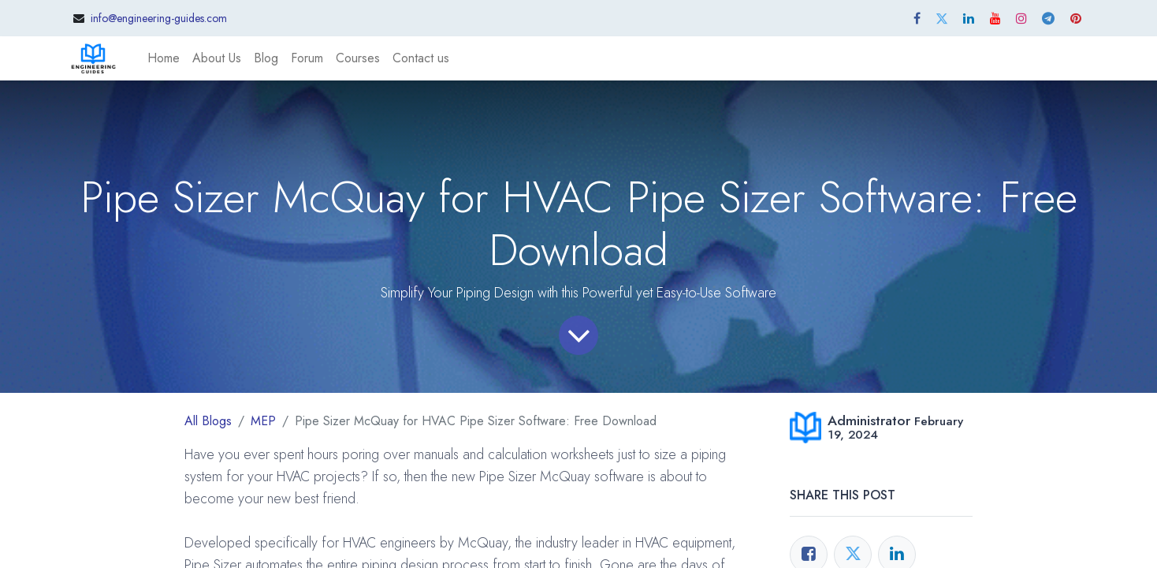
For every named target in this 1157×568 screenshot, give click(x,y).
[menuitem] (163, 58)
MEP (263, 421)
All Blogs (208, 421)
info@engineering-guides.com (159, 18)
